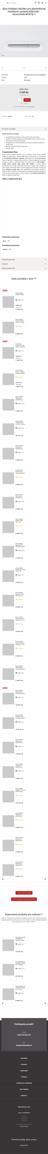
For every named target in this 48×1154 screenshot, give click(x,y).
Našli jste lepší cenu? (24, 268)
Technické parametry (24, 259)
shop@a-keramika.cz (41, 920)
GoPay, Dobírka (30, 106)
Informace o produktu (24, 129)
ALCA (25, 77)
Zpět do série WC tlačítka (24, 892)
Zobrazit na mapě (24, 1126)
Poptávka (24, 264)
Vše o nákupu (24, 1089)
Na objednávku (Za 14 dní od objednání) (35, 74)
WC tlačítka (27, 80)
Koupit (27, 100)
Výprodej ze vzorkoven (24, 1083)
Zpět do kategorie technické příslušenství (24, 899)
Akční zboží (24, 1070)
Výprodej (24, 1064)
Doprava (24, 1077)
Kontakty (24, 1095)
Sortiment (23, 1058)
